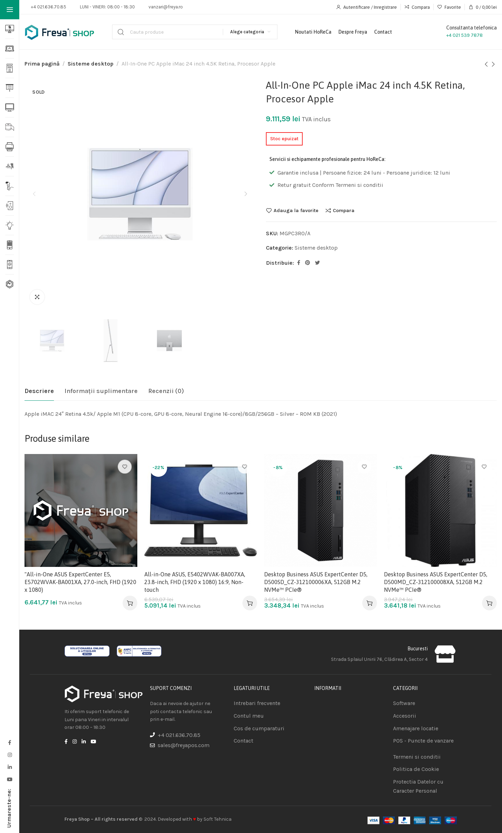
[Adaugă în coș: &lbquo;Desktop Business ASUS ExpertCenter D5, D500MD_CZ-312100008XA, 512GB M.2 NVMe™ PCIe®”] (489, 603)
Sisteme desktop (91, 63)
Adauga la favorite (296, 210)
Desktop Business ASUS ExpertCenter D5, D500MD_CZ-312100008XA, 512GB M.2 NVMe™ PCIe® (435, 582)
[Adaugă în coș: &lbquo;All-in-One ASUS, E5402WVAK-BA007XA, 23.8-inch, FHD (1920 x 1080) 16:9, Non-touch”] (249, 603)
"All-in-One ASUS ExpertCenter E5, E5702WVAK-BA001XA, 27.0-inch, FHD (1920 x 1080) (80, 582)
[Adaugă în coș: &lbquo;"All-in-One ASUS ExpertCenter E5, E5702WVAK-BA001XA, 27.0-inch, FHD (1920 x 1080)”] (130, 603)
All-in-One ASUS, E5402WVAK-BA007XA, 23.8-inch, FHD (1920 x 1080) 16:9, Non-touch (194, 582)
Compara (344, 210)
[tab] (39, 391)
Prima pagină (42, 63)
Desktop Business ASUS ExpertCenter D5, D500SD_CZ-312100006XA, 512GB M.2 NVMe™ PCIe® (315, 582)
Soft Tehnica (218, 819)
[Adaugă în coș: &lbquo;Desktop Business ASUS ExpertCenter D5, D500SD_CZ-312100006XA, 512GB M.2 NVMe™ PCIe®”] (369, 603)
